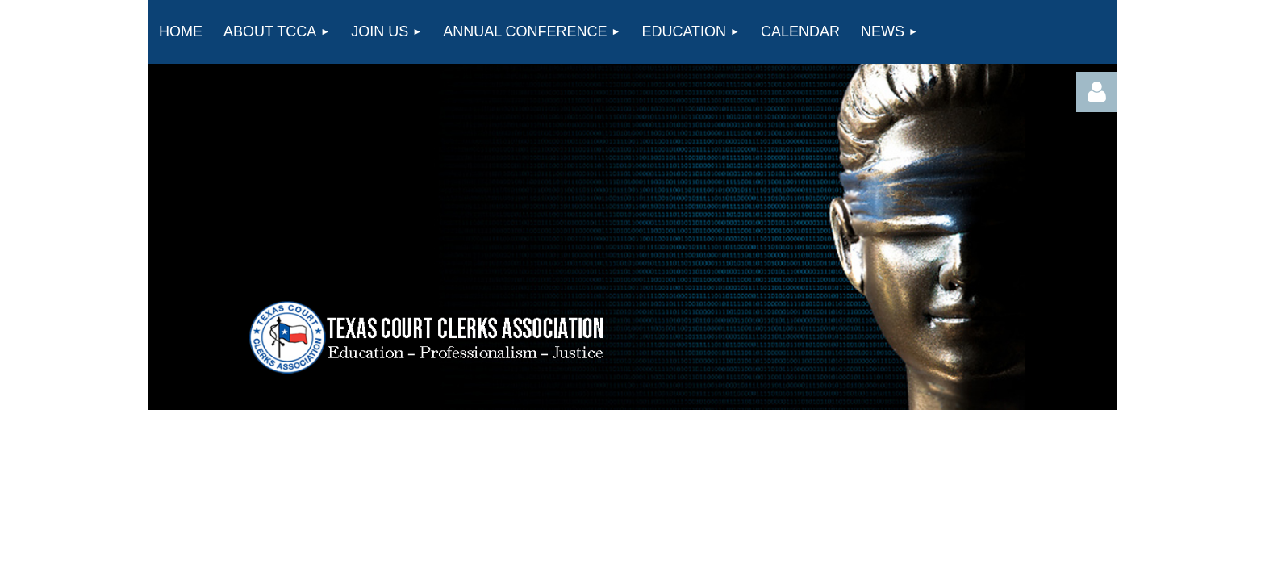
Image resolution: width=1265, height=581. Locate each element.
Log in (1096, 92)
